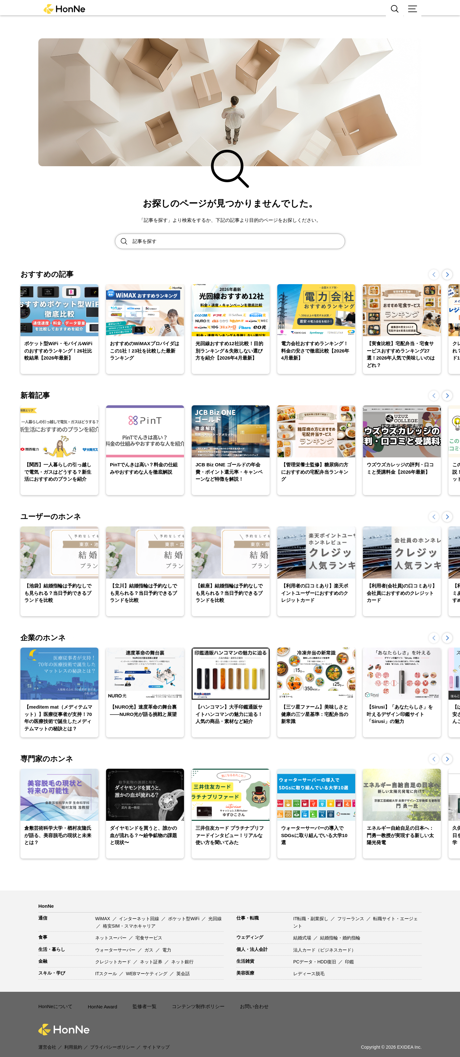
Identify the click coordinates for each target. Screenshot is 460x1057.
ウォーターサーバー (116, 949)
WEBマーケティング (147, 973)
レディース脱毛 (309, 973)
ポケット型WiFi (184, 918)
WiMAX (103, 918)
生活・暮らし (51, 949)
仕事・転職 (247, 918)
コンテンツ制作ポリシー (192, 1002)
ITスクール (106, 973)
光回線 (215, 918)
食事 (42, 937)
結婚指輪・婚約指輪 (340, 937)
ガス (149, 949)
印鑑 (349, 961)
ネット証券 (152, 961)
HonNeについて (54, 1002)
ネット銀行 (182, 961)
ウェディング (249, 937)
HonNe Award (100, 1002)
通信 (42, 918)
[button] (447, 274)
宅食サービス (148, 937)
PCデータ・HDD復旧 (315, 961)
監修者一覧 (141, 1002)
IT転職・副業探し (311, 918)
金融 (42, 961)
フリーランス (351, 918)
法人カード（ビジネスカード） (324, 949)
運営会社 (47, 1038)
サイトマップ (156, 1038)
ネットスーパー (111, 937)
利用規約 (73, 1038)
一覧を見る (104, 516)
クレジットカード (113, 961)
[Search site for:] (239, 241)
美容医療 (245, 972)
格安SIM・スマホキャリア (129, 926)
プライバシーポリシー (112, 1038)
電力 (166, 949)
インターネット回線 (139, 918)
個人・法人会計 (252, 949)
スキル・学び (51, 972)
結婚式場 (302, 937)
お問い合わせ (246, 1002)
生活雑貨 (245, 961)
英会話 (183, 973)
